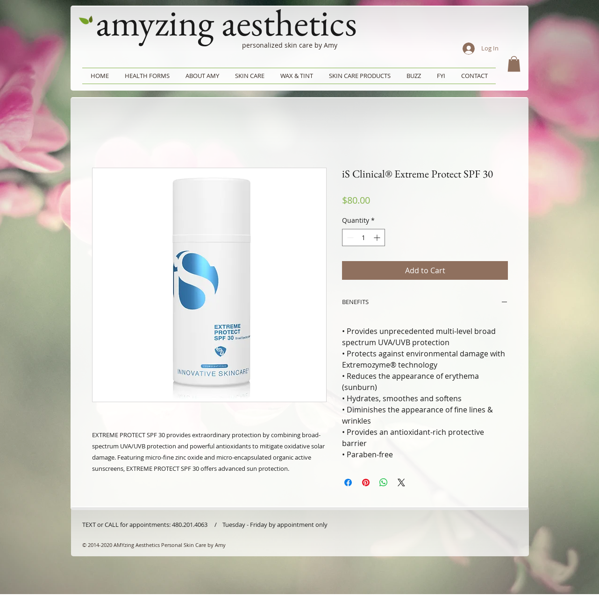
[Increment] (378, 237)
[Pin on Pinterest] (365, 482)
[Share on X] (401, 482)
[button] (514, 63)
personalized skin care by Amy (289, 45)
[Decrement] (349, 237)
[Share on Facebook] (348, 482)
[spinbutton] (363, 237)
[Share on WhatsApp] (383, 482)
